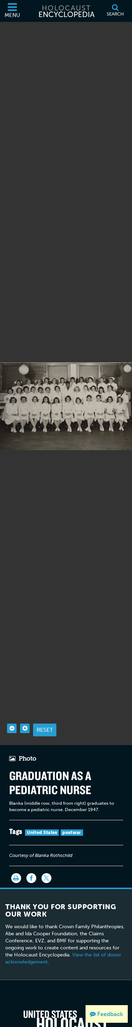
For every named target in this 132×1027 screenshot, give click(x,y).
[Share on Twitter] (46, 860)
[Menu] (12, 11)
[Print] (16, 860)
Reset (45, 711)
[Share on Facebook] (31, 860)
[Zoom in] (25, 710)
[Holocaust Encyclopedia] (66, 11)
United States (42, 814)
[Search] (115, 11)
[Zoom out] (12, 710)
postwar (71, 814)
